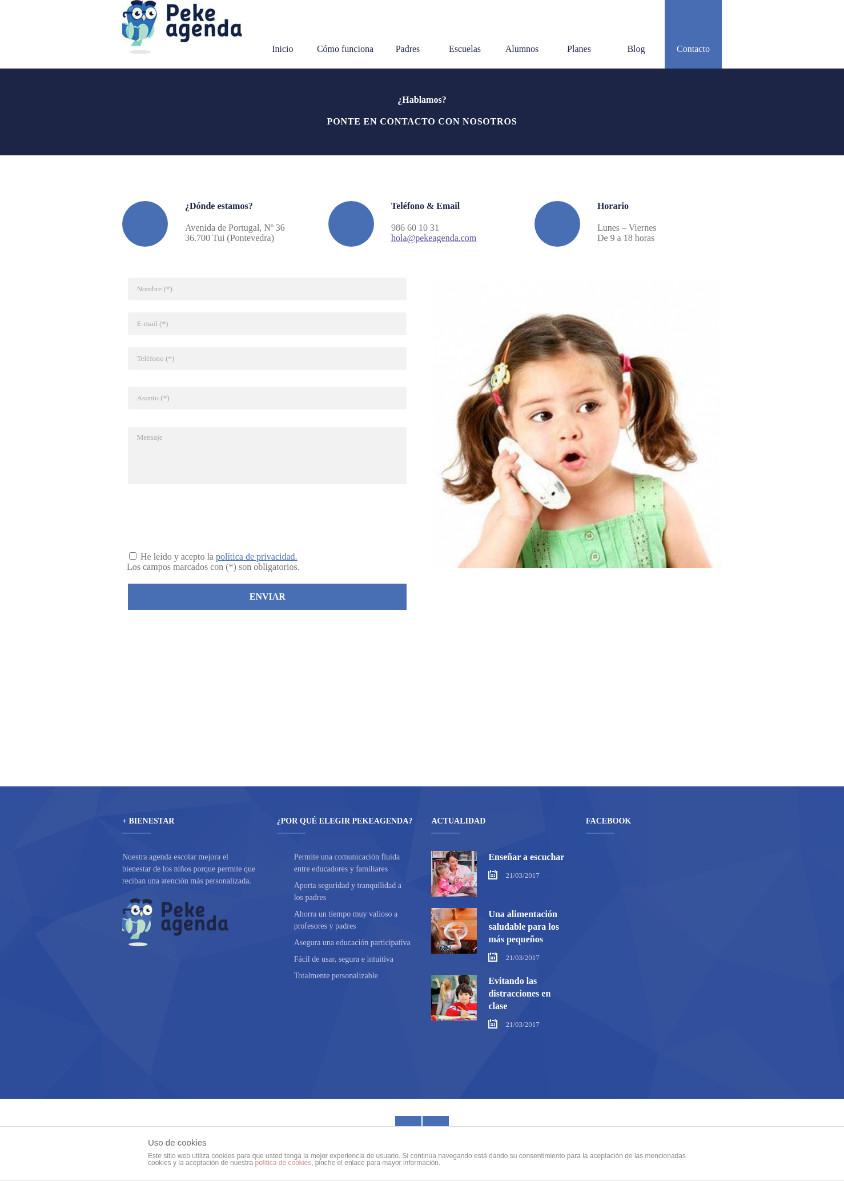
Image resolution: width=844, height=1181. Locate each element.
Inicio (282, 35)
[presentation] (213, 517)
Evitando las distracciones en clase (519, 993)
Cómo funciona (345, 35)
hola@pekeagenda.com (433, 238)
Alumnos (522, 35)
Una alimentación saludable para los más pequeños (523, 926)
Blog (636, 35)
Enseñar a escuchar (526, 857)
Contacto (693, 35)
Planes (579, 35)
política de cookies (283, 1163)
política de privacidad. (257, 556)
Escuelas (465, 35)
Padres (408, 35)
